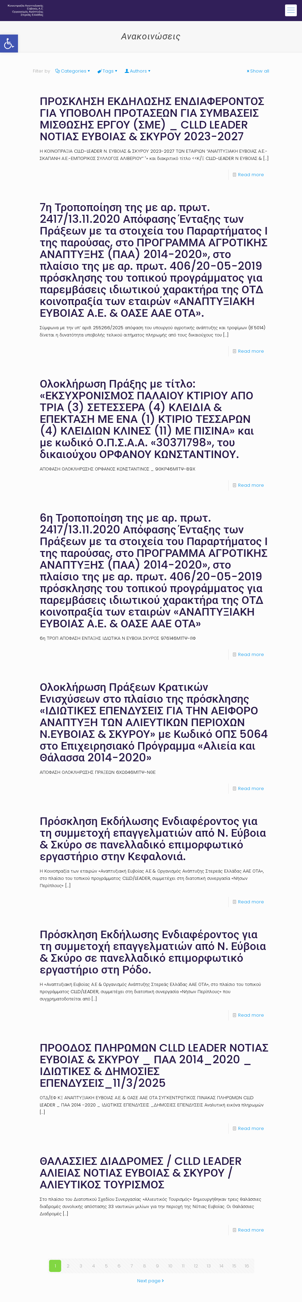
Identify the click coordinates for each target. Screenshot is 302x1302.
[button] (9, 44)
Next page (151, 1280)
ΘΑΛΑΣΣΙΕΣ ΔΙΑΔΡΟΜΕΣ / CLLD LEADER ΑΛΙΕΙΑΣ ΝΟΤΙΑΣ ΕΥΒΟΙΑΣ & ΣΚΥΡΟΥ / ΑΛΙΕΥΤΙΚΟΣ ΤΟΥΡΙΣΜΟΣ (141, 1172)
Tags (107, 71)
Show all (257, 71)
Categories (73, 71)
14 (221, 1266)
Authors (137, 71)
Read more (251, 174)
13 (209, 1266)
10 (170, 1266)
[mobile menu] (291, 10)
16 (247, 1266)
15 (234, 1266)
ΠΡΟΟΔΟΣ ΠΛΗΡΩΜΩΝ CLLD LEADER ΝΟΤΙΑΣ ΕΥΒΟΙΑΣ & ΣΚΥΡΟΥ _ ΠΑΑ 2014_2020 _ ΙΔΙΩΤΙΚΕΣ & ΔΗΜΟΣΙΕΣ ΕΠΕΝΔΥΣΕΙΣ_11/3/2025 (154, 1065)
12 (196, 1266)
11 (183, 1266)
